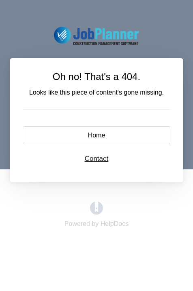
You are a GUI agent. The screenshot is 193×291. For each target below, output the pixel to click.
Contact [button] (97, 158)
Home (96, 135)
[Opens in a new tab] (96, 212)
